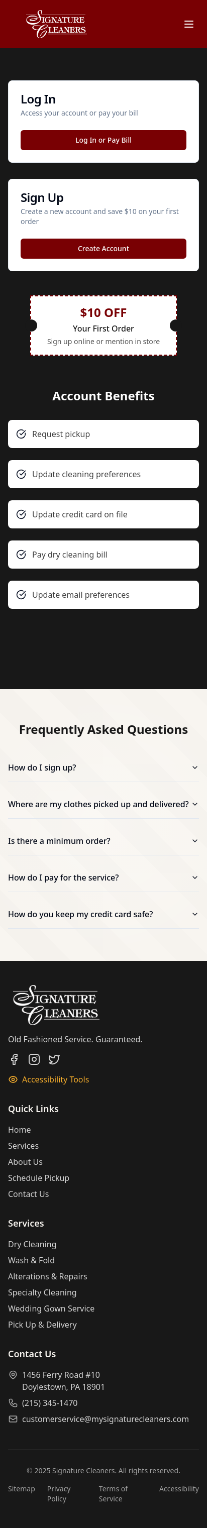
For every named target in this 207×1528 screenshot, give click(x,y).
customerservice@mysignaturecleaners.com (105, 1419)
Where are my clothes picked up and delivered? (103, 804)
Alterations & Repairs (47, 1276)
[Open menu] (189, 24)
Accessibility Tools (48, 1079)
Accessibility (179, 1488)
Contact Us (28, 1193)
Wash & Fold (31, 1260)
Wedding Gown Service (51, 1308)
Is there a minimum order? (103, 840)
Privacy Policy (59, 1493)
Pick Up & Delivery (42, 1324)
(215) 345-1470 (49, 1402)
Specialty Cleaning (42, 1292)
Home (19, 1129)
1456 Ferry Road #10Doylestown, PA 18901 (63, 1380)
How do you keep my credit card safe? (103, 914)
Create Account (103, 248)
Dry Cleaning (32, 1244)
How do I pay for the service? (103, 877)
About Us (25, 1161)
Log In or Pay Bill (103, 140)
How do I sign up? (103, 767)
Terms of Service (113, 1493)
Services (23, 1145)
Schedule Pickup (38, 1177)
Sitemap (21, 1488)
